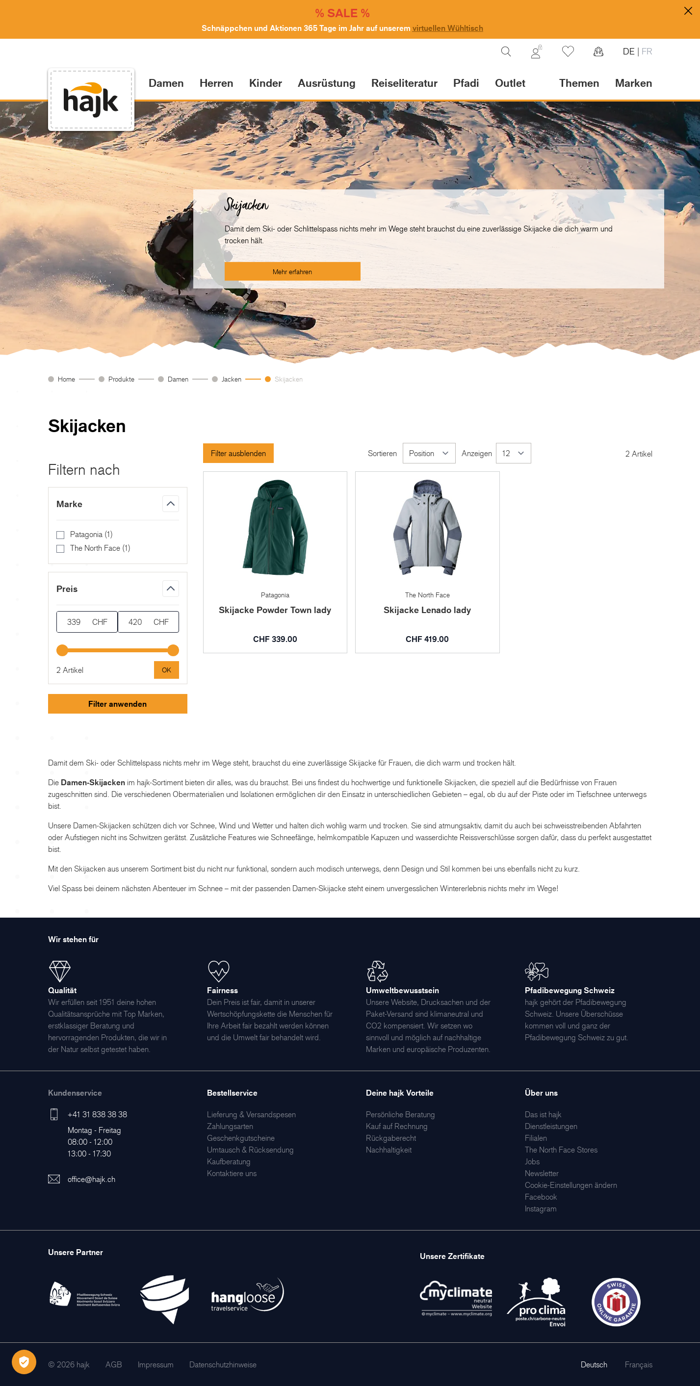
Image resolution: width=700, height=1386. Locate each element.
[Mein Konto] (536, 51)
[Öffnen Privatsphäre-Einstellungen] (24, 1362)
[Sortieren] (429, 453)
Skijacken (289, 379)
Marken (633, 82)
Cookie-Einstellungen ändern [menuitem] (571, 1185)
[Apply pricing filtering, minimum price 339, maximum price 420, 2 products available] (166, 670)
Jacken (231, 379)
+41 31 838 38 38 (97, 1114)
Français (638, 1364)
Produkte (121, 379)
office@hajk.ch (91, 1179)
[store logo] (91, 100)
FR (645, 51)
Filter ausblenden (238, 453)
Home (66, 379)
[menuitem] (251, 1114)
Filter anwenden (117, 704)
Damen (178, 379)
